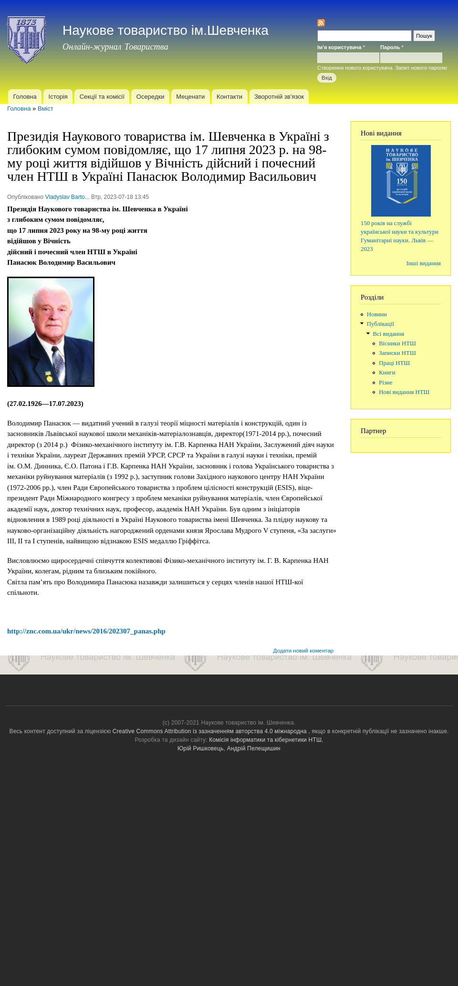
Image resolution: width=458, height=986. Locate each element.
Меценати (190, 96)
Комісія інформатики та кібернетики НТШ (265, 740)
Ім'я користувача (341, 47)
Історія (58, 96)
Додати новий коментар (303, 651)
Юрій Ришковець (200, 748)
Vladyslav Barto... (67, 197)
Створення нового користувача (355, 68)
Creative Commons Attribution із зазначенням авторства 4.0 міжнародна (210, 731)
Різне (385, 382)
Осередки (150, 96)
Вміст (45, 108)
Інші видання (423, 263)
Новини (377, 314)
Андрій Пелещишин (254, 748)
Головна (24, 96)
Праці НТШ (394, 363)
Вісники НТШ (397, 343)
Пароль (392, 47)
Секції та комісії (102, 96)
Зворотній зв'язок (279, 96)
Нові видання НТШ (404, 392)
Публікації (380, 324)
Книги (387, 372)
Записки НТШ (397, 353)
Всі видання (389, 334)
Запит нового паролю (421, 68)
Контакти (229, 96)
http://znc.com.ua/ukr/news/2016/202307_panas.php (86, 631)
